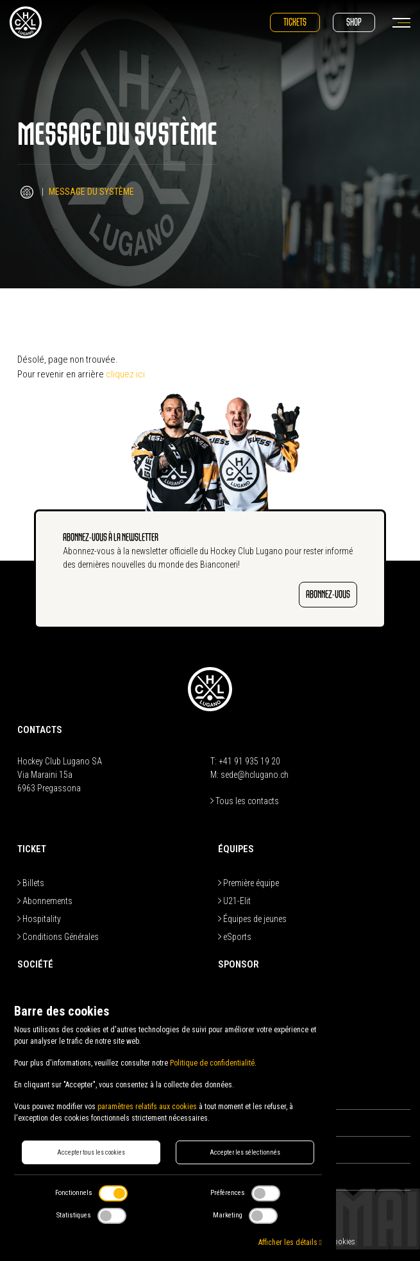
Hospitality (39, 919)
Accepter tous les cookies (91, 1152)
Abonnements (44, 901)
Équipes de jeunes (252, 919)
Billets (30, 883)
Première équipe (248, 883)
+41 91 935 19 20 (249, 761)
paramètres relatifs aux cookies (147, 1106)
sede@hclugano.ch (255, 775)
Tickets (295, 22)
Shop (354, 22)
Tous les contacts (244, 801)
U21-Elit (234, 901)
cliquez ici (125, 374)
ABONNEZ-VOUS (328, 594)
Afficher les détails (290, 1242)
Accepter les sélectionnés (245, 1152)
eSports (234, 937)
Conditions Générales (58, 937)
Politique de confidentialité (212, 1063)
